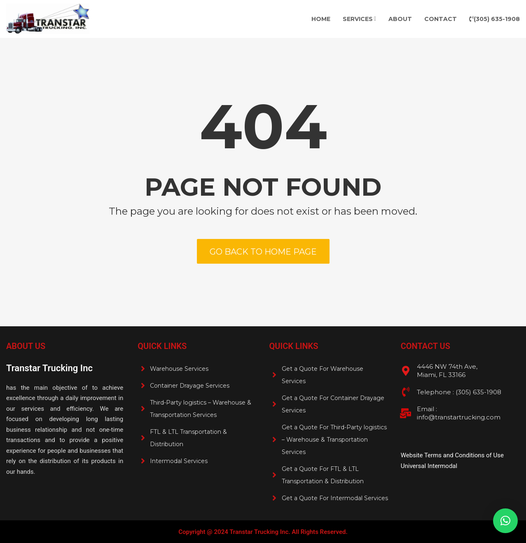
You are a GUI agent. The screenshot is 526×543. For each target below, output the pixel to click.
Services (358, 19)
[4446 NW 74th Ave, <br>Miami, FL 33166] (406, 371)
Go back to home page (263, 252)
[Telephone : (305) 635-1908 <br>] (406, 392)
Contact (440, 19)
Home (320, 19)
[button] (505, 520)
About (400, 19)
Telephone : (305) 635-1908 (459, 392)
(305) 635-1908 (494, 19)
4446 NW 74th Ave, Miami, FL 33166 (447, 371)
